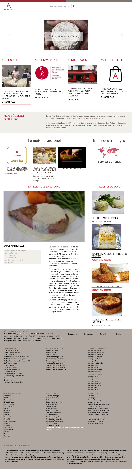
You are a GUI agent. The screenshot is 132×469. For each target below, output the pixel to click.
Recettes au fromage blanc (55, 421)
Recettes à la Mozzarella (54, 419)
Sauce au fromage (52, 404)
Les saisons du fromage (95, 421)
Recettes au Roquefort (53, 417)
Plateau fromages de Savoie (55, 359)
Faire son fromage (93, 402)
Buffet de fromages (10, 363)
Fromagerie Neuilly (11, 336)
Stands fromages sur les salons (14, 376)
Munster (6, 413)
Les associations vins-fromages (98, 408)
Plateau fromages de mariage (55, 367)
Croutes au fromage (52, 425)
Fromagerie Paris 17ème (13, 338)
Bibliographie (92, 398)
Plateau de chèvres (52, 350)
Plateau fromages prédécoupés (56, 369)
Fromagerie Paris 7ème (52, 338)
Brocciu (6, 432)
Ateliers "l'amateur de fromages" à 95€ (17, 359)
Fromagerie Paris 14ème (32, 341)
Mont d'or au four (51, 408)
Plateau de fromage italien (54, 363)
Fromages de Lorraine (95, 369)
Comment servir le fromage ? (97, 419)
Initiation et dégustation (12, 369)
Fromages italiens (93, 377)
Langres (6, 423)
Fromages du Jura (93, 367)
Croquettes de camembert (54, 402)
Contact (103, 334)
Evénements (8, 380)
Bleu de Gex (8, 417)
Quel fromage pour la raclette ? (98, 413)
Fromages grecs (93, 387)
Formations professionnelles (13, 382)
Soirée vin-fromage (10, 367)
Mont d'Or (7, 419)
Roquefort (7, 400)
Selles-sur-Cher (9, 406)
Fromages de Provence (95, 354)
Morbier (6, 434)
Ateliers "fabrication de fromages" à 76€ (17, 361)
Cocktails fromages (10, 371)
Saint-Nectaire (9, 404)
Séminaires (7, 378)
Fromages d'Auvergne (95, 357)
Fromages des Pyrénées (95, 363)
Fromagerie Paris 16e (28, 336)
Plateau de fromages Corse (55, 357)
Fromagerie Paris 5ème (12, 341)
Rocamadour (8, 429)
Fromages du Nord (94, 359)
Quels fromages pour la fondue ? (98, 410)
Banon (6, 408)
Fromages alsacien (94, 361)
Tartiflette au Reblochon (53, 413)
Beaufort (7, 410)
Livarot (6, 415)
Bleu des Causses (10, 421)
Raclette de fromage (52, 398)
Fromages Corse (93, 365)
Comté (6, 398)
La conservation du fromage (97, 417)
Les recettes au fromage (96, 423)
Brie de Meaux (9, 402)
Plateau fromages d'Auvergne (55, 361)
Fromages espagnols (94, 379)
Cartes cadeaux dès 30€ (12, 352)
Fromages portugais (94, 385)
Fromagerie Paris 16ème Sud (48, 336)
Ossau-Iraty (8, 427)
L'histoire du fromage (94, 400)
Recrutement (73, 334)
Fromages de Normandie (96, 352)
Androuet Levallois (28, 333)
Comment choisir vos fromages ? (98, 415)
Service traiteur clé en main (13, 374)
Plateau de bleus (51, 354)
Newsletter (88, 334)
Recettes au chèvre (52, 415)
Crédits (118, 334)
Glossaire (91, 396)
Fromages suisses (93, 381)
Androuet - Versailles (45, 333)
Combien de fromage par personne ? (99, 404)
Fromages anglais (93, 389)
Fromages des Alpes (94, 371)
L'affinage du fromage (95, 406)
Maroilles (7, 436)
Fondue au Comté (52, 410)
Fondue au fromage (52, 396)
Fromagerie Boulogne (12, 333)
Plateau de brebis (51, 352)
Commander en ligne (11, 350)
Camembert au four (52, 423)
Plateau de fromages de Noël (55, 365)
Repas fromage (9, 365)
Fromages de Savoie (94, 350)
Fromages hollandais (94, 383)
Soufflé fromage (51, 400)
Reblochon (7, 396)
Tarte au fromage (51, 406)
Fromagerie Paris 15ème (32, 338)
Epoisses (7, 425)
